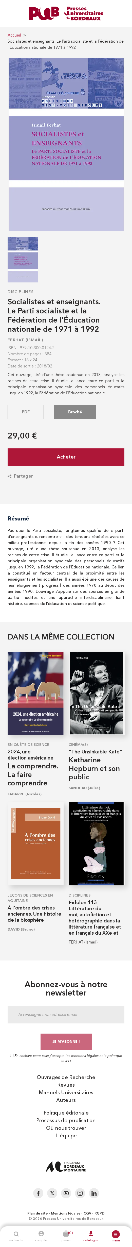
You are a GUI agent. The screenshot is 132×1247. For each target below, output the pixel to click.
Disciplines (21, 292)
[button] (116, 1234)
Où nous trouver (66, 1128)
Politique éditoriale (66, 1113)
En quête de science (28, 745)
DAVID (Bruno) (21, 929)
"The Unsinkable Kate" (95, 752)
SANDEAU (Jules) (84, 788)
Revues (66, 1085)
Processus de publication (66, 1120)
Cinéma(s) (78, 745)
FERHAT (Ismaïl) (25, 340)
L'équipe (66, 1136)
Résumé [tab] (18, 518)
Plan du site (37, 1213)
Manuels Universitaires (66, 1093)
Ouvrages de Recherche (66, 1077)
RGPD (100, 1213)
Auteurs (66, 1100)
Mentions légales (65, 1213)
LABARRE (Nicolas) (25, 794)
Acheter (66, 457)
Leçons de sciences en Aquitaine (30, 898)
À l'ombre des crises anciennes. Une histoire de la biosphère (34, 914)
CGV (87, 1213)
